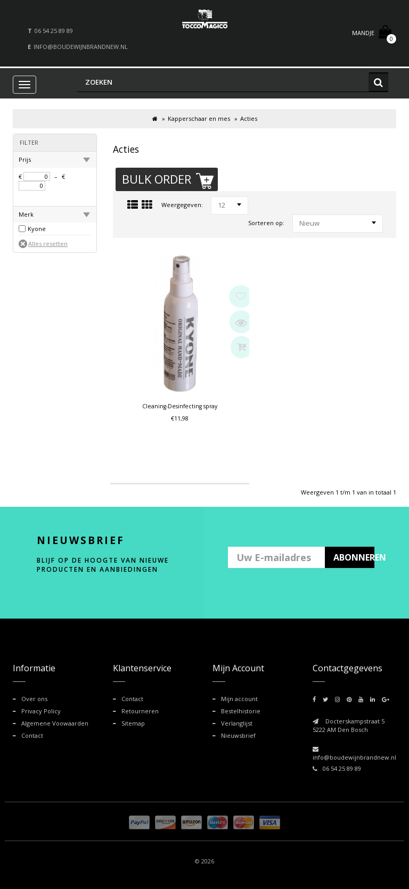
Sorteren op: (266, 223)
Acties (248, 118)
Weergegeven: (182, 205)
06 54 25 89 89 (54, 31)
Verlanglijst (236, 721)
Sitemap (133, 721)
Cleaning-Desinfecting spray (179, 406)
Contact (32, 733)
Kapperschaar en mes (199, 118)
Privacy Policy (41, 710)
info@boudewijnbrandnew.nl (81, 47)
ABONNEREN (354, 557)
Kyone (37, 229)
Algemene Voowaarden (54, 721)
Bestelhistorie (240, 710)
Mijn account (239, 698)
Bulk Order (169, 180)
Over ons (34, 698)
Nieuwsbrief (238, 733)
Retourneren (140, 710)
